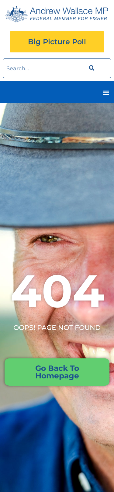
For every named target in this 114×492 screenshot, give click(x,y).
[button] (106, 92)
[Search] (91, 68)
